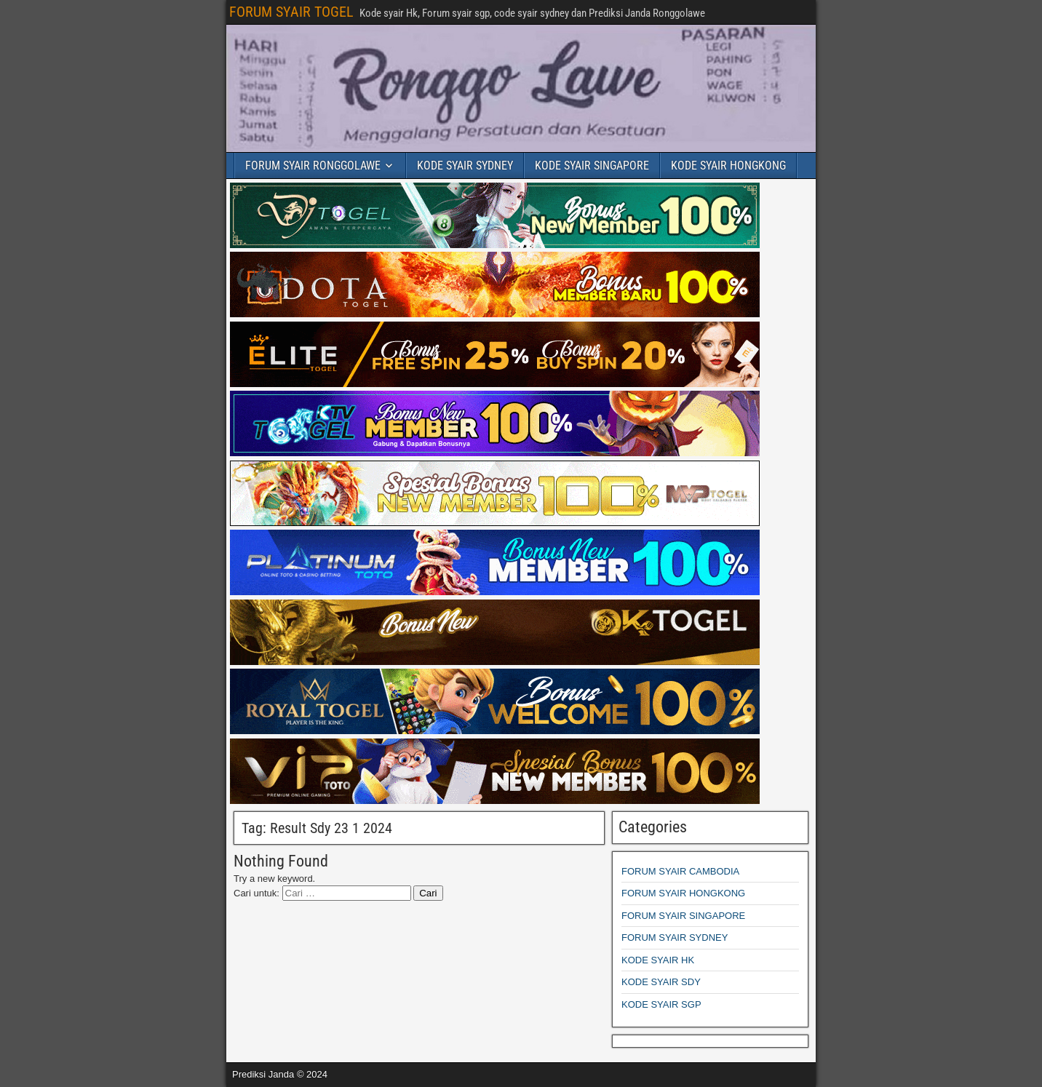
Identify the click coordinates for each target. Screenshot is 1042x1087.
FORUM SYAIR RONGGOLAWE (313, 165)
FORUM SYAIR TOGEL (291, 11)
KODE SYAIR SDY (661, 981)
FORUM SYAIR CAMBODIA (680, 871)
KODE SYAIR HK (657, 960)
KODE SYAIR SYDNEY (465, 165)
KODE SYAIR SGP (661, 1004)
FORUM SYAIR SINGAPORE (683, 915)
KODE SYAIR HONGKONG (728, 165)
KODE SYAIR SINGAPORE (592, 165)
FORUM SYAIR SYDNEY (674, 937)
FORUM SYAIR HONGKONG (683, 893)
